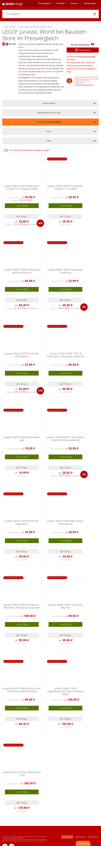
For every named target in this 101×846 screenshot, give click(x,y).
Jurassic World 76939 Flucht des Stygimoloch (22, 522)
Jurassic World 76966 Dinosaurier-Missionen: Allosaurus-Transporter (22, 606)
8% (84, 307)
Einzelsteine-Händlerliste (38, 65)
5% (84, 474)
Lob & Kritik (83, 843)
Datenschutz (80, 837)
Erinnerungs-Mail (87, 56)
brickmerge (67, 837)
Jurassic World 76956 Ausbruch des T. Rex (22, 773)
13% (40, 390)
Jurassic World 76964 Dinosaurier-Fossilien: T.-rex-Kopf (65, 187)
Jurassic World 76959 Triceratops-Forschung (65, 271)
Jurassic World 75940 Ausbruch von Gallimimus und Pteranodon (21, 690)
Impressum (93, 837)
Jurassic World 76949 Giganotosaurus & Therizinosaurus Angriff (65, 691)
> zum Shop (22, 205)
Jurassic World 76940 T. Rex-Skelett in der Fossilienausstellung (65, 439)
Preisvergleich (44, 3)
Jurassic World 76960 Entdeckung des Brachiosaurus (22, 271)
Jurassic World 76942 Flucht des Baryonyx (65, 606)
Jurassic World (49, 103)
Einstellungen (90, 3)
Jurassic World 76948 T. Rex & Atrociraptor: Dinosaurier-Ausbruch (65, 355)
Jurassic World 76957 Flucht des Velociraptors (22, 355)
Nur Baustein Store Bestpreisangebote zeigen (29, 150)
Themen (74, 3)
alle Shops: (22, 216)
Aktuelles (60, 3)
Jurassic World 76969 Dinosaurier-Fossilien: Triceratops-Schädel (22, 187)
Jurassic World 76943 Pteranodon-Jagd (22, 439)
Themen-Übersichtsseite (30, 59)
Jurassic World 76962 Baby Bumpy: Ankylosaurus (65, 522)
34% (40, 223)
